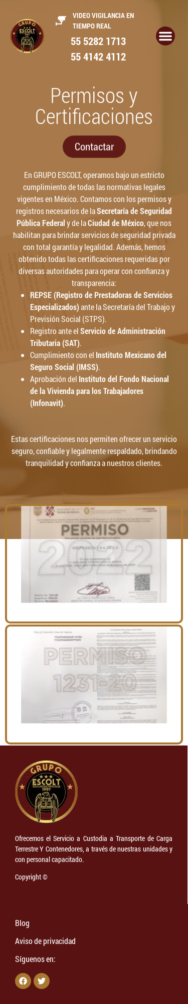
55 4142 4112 (98, 57)
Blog (22, 923)
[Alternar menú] (165, 36)
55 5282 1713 (98, 41)
